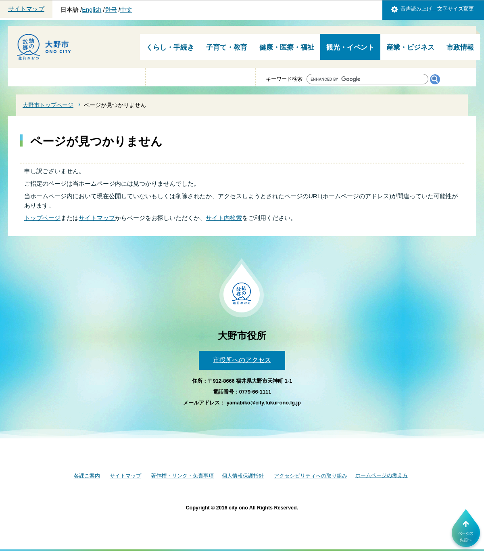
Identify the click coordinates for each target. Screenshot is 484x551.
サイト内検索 (224, 217)
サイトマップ (26, 9)
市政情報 (460, 47)
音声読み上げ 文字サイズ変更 (437, 9)
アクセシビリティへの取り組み (310, 476)
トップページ (42, 217)
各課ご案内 (87, 476)
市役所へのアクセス (242, 359)
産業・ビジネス (410, 47)
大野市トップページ (48, 105)
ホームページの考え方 (381, 475)
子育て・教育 (226, 47)
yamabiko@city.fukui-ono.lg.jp (264, 403)
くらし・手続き (170, 47)
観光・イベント (350, 47)
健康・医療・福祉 (286, 47)
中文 (126, 9)
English (91, 9)
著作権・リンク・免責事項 (182, 476)
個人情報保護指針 (243, 476)
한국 (111, 9)
